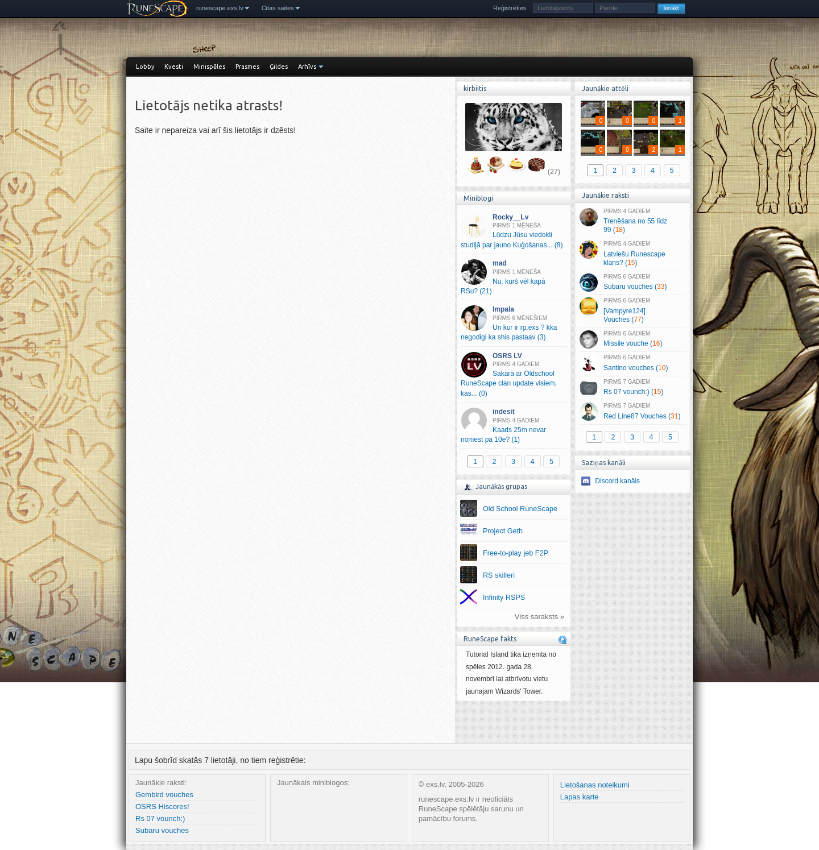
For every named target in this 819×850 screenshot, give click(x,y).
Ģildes (279, 66)
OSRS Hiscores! (162, 806)
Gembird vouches (164, 794)
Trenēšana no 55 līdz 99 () (632, 221)
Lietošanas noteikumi (595, 785)
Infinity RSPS (504, 598)
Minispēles (209, 66)
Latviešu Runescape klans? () (632, 254)
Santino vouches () (632, 363)
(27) (554, 172)
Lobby (145, 66)
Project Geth (503, 531)
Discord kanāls (617, 481)
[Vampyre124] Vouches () (632, 310)
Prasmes (247, 66)
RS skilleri (499, 575)
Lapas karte (579, 797)
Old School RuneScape (520, 509)
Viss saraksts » (539, 616)
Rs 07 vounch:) (160, 818)
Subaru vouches (162, 830)
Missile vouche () (632, 339)
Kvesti (173, 66)
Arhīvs (307, 66)
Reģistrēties (509, 8)
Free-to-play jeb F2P (515, 553)
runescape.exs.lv (219, 8)
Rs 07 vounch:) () (632, 388)
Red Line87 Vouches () (632, 412)
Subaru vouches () (632, 282)
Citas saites (278, 8)
